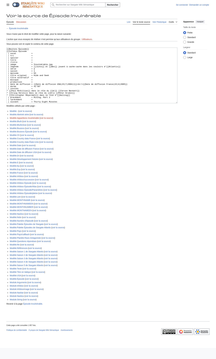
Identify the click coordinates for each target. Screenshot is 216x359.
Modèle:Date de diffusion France (24, 160)
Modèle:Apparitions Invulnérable (24, 129)
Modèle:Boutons (17, 139)
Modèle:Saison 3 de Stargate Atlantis (26, 269)
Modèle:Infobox (17, 187)
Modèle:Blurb (16, 132)
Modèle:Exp (15, 180)
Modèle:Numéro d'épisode (22, 232)
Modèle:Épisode (17, 290)
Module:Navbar (17, 303)
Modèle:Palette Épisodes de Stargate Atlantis (30, 238)
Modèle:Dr (14, 166)
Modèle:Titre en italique (20, 283)
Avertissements (67, 341)
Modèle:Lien (15, 208)
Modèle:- (14, 122)
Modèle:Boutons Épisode (21, 142)
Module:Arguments (18, 293)
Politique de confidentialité (16, 341)
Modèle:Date (15, 156)
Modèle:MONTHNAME (20, 211)
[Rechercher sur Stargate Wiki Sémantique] (77, 4)
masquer (200, 22)
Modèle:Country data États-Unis (24, 153)
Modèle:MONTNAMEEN (21, 221)
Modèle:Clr (15, 146)
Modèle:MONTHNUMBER (21, 218)
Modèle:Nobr (15, 228)
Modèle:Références (18, 259)
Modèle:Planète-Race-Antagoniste (25, 249)
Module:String (16, 310)
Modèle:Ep (14, 177)
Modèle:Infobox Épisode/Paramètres (26, 201)
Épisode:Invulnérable (18, 28)
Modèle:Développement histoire (24, 170)
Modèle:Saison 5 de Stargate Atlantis (26, 276)
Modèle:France (16, 184)
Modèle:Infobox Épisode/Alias (23, 197)
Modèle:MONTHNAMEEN (21, 214)
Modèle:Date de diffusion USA (23, 163)
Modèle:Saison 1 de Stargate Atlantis (26, 262)
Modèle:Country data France (23, 149)
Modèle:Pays (16, 242)
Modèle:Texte (16, 279)
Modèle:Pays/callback (19, 245)
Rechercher (112, 5)
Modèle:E (14, 173)
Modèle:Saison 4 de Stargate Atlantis (26, 273)
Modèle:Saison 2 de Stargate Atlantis (26, 266)
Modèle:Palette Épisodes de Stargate (26, 235)
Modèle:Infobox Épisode (21, 194)
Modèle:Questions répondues (23, 252)
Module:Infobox (17, 297)
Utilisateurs (87, 39)
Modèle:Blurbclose (18, 136)
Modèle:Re (15, 255)
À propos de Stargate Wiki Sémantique (44, 341)
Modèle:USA (15, 286)
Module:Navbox (17, 307)
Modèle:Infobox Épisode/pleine (24, 204)
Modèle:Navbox (17, 225)
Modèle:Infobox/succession (22, 190)
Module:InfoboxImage (19, 300)
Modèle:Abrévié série (19, 125)
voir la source (25, 122)
